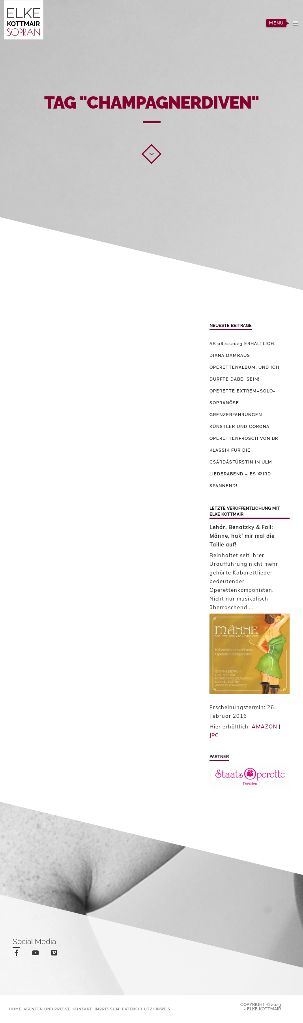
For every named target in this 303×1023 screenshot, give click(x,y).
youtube (37, 954)
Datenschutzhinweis (146, 1009)
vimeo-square (55, 954)
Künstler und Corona (239, 426)
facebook (18, 954)
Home (15, 1009)
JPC (214, 735)
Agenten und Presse (47, 1009)
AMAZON (264, 726)
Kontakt (82, 1009)
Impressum (107, 1009)
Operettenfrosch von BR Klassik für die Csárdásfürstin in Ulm (243, 450)
